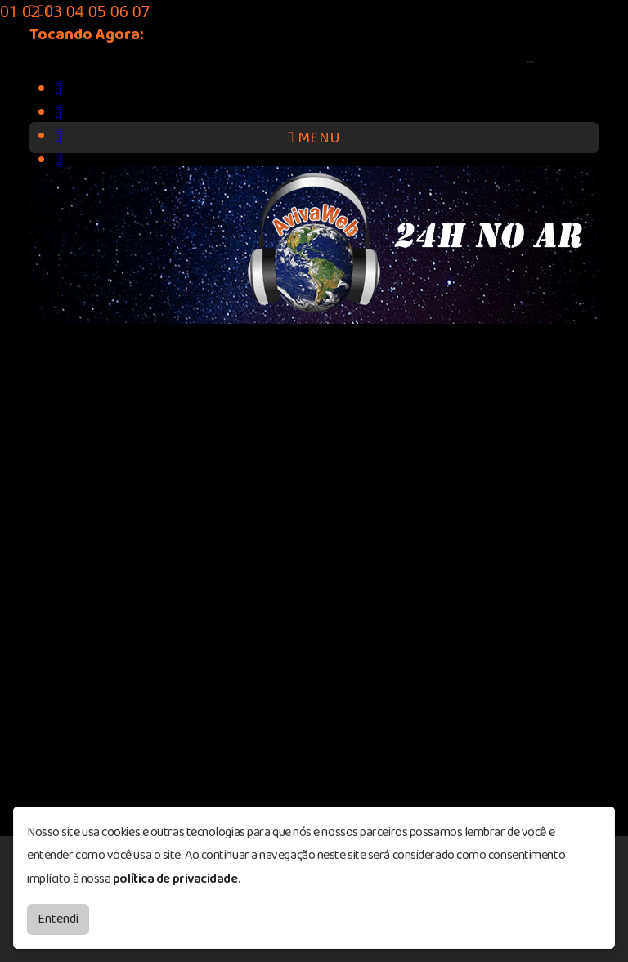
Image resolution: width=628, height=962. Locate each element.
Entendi (58, 919)
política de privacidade (175, 879)
